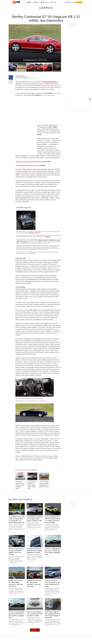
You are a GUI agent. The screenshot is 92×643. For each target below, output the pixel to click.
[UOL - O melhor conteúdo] (16, 2)
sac (65, 2)
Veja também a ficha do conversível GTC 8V (27, 165)
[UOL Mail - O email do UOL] (69, 2)
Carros (46, 7)
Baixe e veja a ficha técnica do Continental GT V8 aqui (30, 161)
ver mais (35, 630)
